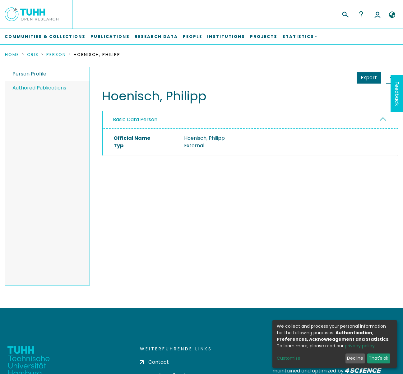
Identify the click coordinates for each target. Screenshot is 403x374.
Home (12, 54)
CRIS (33, 54)
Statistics (367, 77)
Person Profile (29, 73)
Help (361, 14)
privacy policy (360, 346)
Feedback (397, 93)
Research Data (156, 36)
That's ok (378, 358)
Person (56, 54)
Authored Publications (39, 87)
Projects (263, 36)
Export (338, 77)
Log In (377, 14)
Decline (355, 358)
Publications (110, 36)
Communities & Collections (45, 36)
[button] (392, 15)
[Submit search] (345, 13)
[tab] (250, 120)
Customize (288, 358)
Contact (154, 362)
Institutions (226, 36)
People (192, 36)
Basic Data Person (135, 119)
